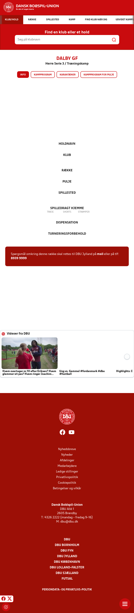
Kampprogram (43, 75)
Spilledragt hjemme (67, 208)
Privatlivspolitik (67, 477)
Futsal (67, 578)
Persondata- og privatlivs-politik (67, 590)
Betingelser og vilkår (67, 488)
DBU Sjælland (67, 573)
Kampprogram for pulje (99, 75)
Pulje (67, 181)
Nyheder (67, 454)
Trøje (50, 212)
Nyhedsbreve (67, 449)
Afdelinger (67, 460)
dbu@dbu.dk (69, 521)
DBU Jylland (67, 556)
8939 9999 (19, 258)
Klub (67, 155)
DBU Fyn (67, 550)
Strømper (84, 212)
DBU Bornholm (67, 545)
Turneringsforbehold (67, 233)
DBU (67, 539)
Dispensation (67, 222)
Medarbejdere (67, 466)
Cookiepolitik (67, 482)
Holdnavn (67, 143)
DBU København (67, 562)
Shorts (67, 212)
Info (23, 75)
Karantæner (68, 75)
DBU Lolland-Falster (67, 567)
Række (67, 170)
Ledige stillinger (67, 471)
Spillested (67, 192)
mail (100, 254)
